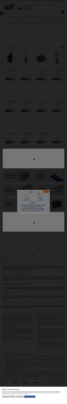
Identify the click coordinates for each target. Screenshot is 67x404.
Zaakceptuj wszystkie (29, 396)
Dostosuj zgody (20, 396)
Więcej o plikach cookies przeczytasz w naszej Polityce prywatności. (14, 393)
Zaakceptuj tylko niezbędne (9, 396)
